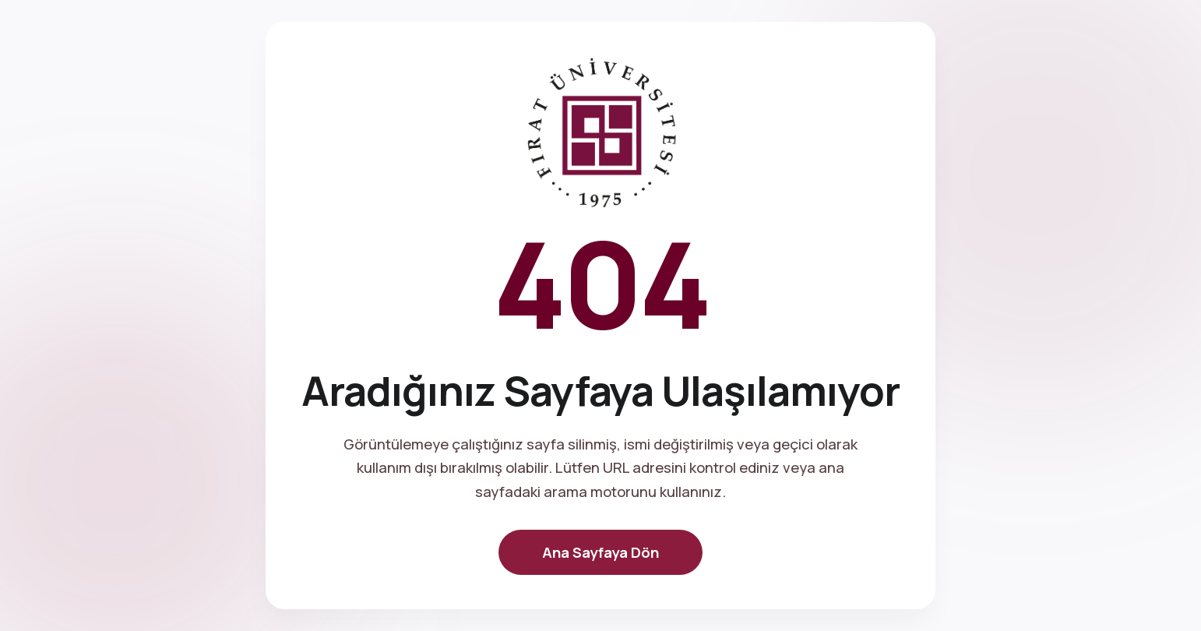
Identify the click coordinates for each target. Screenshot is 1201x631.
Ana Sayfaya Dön (600, 552)
